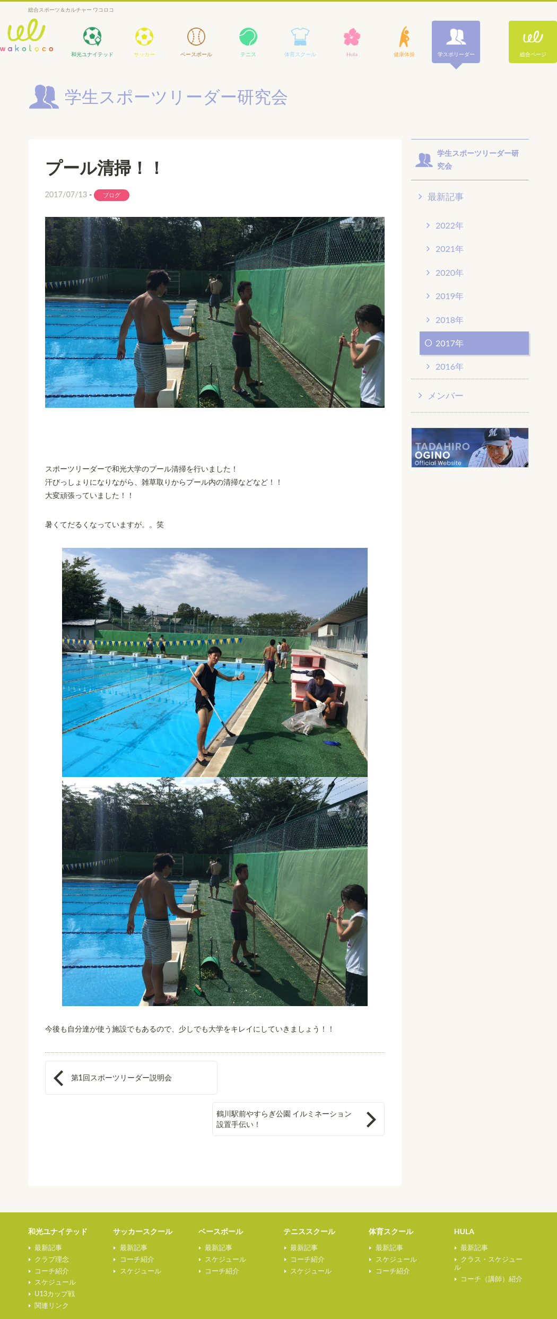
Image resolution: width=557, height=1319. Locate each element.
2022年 (450, 225)
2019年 (450, 296)
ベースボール (220, 1197)
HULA (464, 1197)
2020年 (450, 272)
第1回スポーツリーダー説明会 (121, 1077)
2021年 (450, 248)
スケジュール (54, 1248)
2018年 (450, 320)
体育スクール (391, 1197)
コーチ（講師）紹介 (491, 1237)
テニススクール (309, 1197)
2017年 (450, 343)
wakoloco (26, 35)
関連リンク (51, 1271)
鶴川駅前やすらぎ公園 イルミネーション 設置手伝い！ (296, 1077)
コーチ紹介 (51, 1237)
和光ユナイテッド (58, 1197)
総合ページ (533, 54)
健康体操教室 (50, 1300)
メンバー (446, 395)
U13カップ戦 (54, 1259)
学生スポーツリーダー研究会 (235, 1305)
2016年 (450, 366)
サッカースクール (142, 1197)
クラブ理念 (51, 1225)
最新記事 (446, 196)
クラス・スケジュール (494, 1225)
